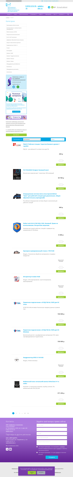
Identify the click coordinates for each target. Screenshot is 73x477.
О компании (33, 14)
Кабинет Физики (10, 58)
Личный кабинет (62, 7)
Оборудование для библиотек (13, 64)
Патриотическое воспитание (13, 34)
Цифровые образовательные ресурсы (15, 40)
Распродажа (9, 50)
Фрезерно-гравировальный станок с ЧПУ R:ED (38, 251)
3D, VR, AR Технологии (12, 37)
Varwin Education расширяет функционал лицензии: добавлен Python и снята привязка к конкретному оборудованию (15, 105)
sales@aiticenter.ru (11, 443)
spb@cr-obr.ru (41, 7)
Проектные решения (23, 14)
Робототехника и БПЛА (12, 32)
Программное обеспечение (13, 25)
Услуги (15, 14)
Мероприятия (48, 14)
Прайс (40, 14)
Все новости (16, 134)
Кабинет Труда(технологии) (13, 56)
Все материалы (16, 111)
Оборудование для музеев (12, 69)
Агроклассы (9, 66)
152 (25, 413)
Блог (55, 14)
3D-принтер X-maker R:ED (31, 277)
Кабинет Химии (10, 61)
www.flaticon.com (57, 472)
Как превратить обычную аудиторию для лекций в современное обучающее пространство (16, 108)
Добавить (61, 164)
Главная (7, 17)
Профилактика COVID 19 (12, 45)
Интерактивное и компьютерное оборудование (14, 28)
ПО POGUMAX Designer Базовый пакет (36, 170)
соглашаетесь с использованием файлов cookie (41, 469)
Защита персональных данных (14, 42)
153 (28, 413)
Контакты (61, 14)
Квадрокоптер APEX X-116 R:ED (33, 357)
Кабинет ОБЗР (10, 53)
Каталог (9, 14)
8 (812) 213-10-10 (16, 82)
